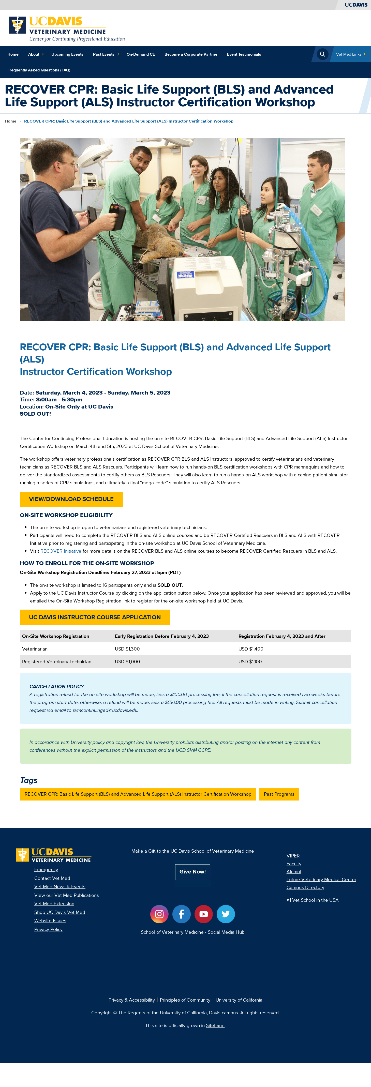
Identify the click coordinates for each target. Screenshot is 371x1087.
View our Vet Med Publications (66, 895)
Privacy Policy (48, 929)
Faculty (294, 863)
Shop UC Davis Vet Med (59, 912)
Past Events (106, 54)
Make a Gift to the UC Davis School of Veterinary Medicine (192, 850)
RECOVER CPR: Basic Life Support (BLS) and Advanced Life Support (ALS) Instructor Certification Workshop (138, 793)
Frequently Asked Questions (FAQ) (38, 70)
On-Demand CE (141, 54)
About (36, 54)
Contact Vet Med (52, 878)
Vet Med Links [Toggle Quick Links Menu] (348, 54)
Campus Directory (305, 887)
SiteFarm (215, 1025)
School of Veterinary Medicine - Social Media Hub (193, 931)
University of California (239, 999)
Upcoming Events (67, 54)
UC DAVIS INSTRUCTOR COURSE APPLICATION (95, 617)
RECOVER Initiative (60, 550)
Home (13, 54)
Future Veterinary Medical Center (321, 879)
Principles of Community (185, 999)
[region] (185, 651)
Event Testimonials (244, 54)
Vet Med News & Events (59, 886)
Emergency (46, 869)
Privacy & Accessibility (132, 999)
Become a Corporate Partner (191, 54)
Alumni (294, 871)
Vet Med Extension (54, 903)
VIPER (293, 855)
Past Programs (279, 793)
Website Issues (50, 920)
